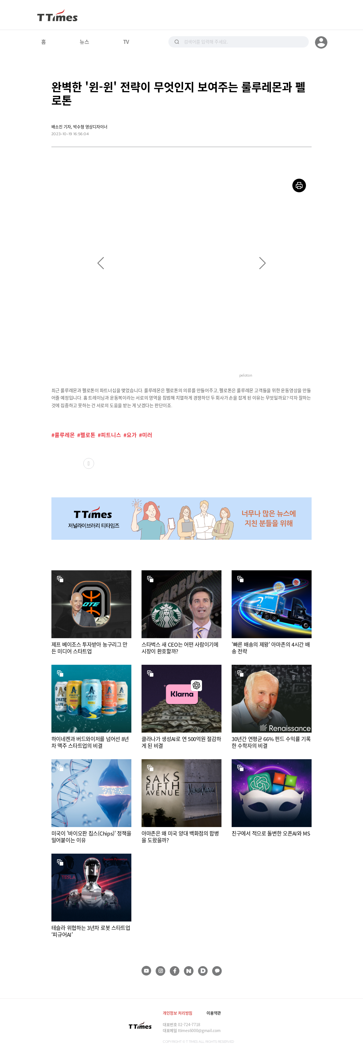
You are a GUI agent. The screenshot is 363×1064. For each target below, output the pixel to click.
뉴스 (84, 41)
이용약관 (214, 1013)
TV (126, 41)
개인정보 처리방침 (177, 1013)
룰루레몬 (65, 435)
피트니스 (111, 435)
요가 (132, 435)
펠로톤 (87, 435)
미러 (147, 435)
